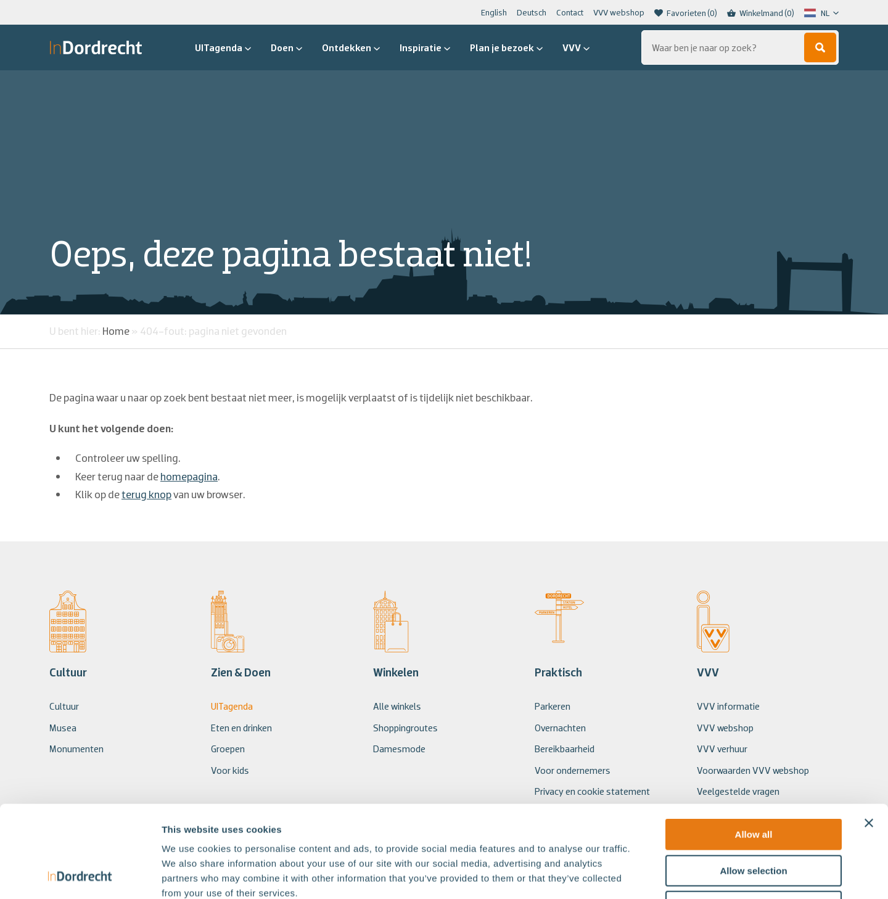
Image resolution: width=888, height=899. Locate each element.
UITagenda (223, 47)
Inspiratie (425, 47)
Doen (286, 47)
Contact (569, 12)
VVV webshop (618, 12)
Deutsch (531, 12)
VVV (576, 47)
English (494, 12)
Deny (753, 820)
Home (116, 331)
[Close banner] (869, 737)
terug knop (146, 494)
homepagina (189, 476)
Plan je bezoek (506, 47)
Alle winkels (397, 706)
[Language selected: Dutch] (821, 13)
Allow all (754, 748)
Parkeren (552, 706)
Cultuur (64, 706)
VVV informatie (728, 706)
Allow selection (753, 784)
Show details (647, 874)
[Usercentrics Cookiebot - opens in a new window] (80, 875)
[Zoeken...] (740, 47)
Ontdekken (351, 47)
